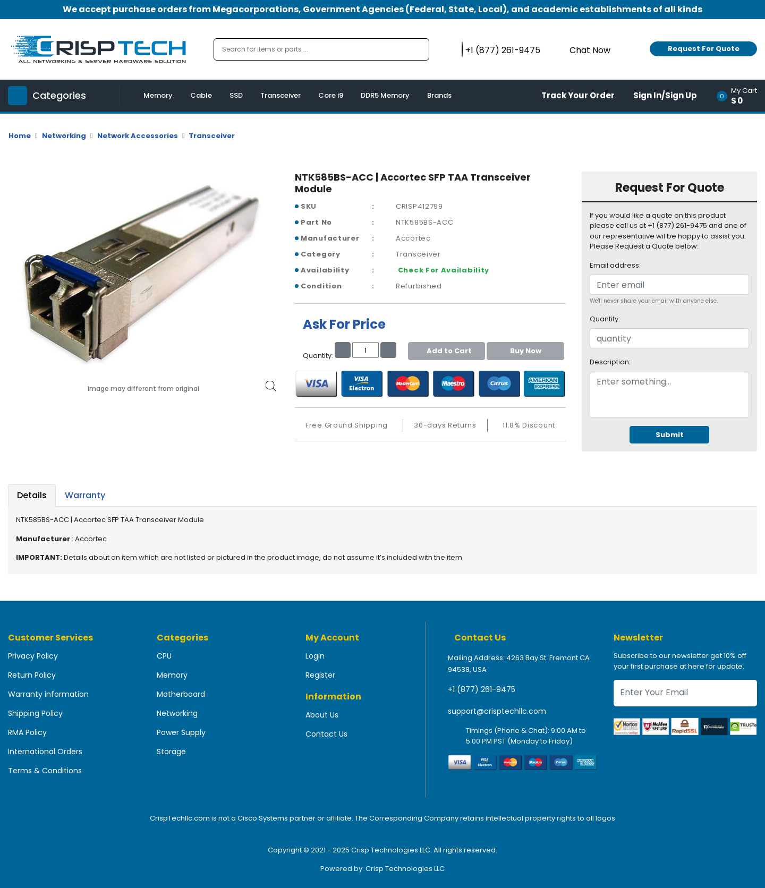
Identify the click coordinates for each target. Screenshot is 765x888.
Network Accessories (137, 136)
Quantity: (605, 319)
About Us (321, 715)
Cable (201, 95)
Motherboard (181, 694)
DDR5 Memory (385, 95)
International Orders (45, 751)
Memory (158, 95)
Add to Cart (446, 351)
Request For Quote (704, 49)
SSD (236, 95)
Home (19, 136)
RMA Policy (27, 732)
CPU (164, 656)
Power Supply (181, 732)
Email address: (615, 265)
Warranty (85, 495)
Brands (439, 95)
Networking (64, 136)
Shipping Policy (35, 713)
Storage (171, 751)
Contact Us (326, 734)
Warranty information (48, 694)
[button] (740, 96)
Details (32, 495)
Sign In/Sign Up (665, 95)
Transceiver (280, 95)
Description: (610, 362)
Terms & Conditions (45, 770)
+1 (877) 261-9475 (481, 689)
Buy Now (525, 351)
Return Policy (32, 675)
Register (320, 675)
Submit (670, 435)
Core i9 (330, 95)
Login (315, 656)
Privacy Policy (33, 656)
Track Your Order (578, 95)
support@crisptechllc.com (497, 711)
